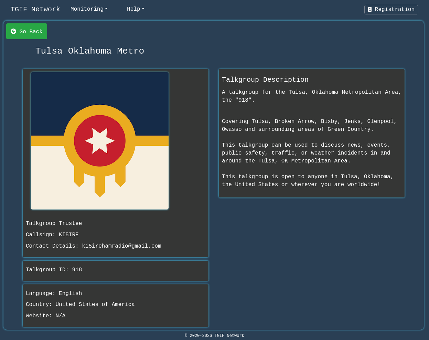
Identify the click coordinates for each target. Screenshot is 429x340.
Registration (391, 9)
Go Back (27, 31)
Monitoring (87, 9)
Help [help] (133, 9)
